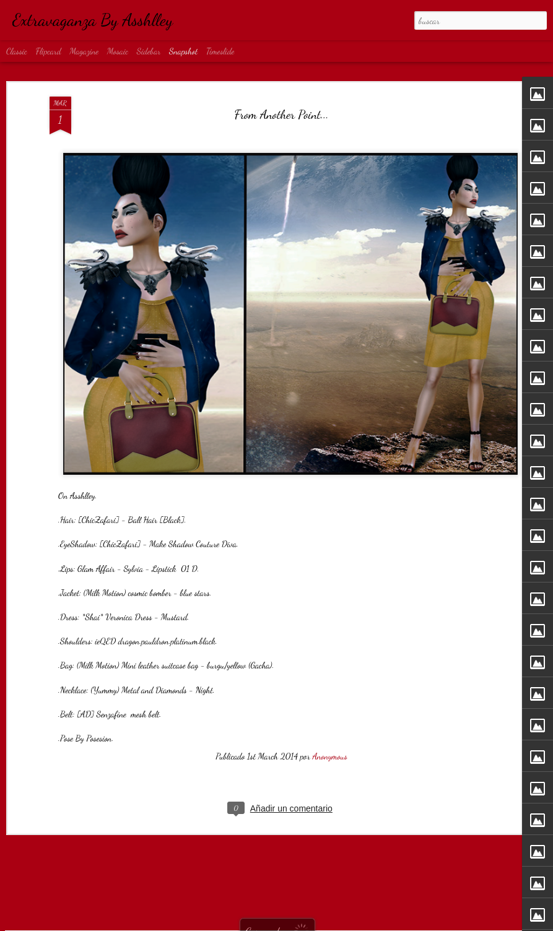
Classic (16, 51)
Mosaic (117, 51)
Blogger (316, 924)
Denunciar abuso (349, 924)
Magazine (83, 51)
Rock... (229, 893)
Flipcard (48, 51)
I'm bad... (378, 887)
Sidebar (149, 51)
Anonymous (329, 693)
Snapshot (183, 51)
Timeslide (220, 51)
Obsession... (84, 893)
